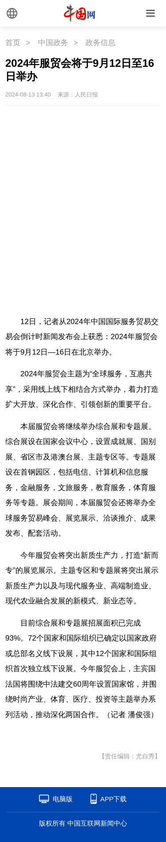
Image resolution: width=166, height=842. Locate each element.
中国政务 (53, 43)
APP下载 (113, 799)
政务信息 (100, 43)
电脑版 (63, 799)
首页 (12, 43)
